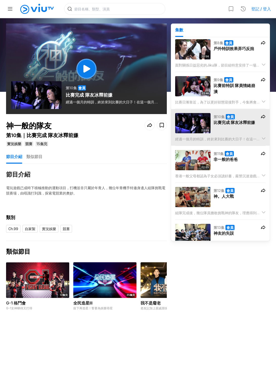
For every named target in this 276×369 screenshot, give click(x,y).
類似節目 (34, 157)
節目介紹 (14, 157)
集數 (179, 30)
